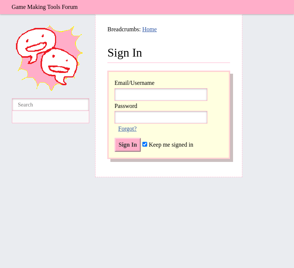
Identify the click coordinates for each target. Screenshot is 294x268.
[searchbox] (50, 105)
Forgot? (127, 128)
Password (125, 106)
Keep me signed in (167, 144)
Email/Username (134, 83)
